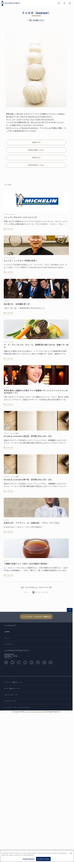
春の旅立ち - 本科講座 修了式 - (17, 305)
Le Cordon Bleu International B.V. (35, 712)
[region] (37, 856)
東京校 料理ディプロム (36, 150)
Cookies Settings (28, 859)
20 (36, 592)
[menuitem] (59, 3)
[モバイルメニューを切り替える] (70, 3)
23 (44, 592)
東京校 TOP (36, 142)
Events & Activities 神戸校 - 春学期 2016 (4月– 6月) (28, 480)
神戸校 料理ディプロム (36, 165)
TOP (69, 610)
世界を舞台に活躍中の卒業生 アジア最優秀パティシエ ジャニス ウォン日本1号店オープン (36, 392)
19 (33, 592)
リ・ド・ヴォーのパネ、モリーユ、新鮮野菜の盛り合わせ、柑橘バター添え (36, 347)
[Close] (71, 853)
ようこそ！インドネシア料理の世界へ (20, 262)
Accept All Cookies (43, 859)
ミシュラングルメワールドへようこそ (20, 218)
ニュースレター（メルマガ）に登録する (36, 616)
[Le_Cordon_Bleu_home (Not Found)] (11, 3)
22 (42, 592)
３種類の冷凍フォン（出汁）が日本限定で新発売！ (26, 565)
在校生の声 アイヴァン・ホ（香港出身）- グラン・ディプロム (32, 524)
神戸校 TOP (36, 157)
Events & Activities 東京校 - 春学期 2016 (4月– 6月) (28, 437)
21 (39, 592)
